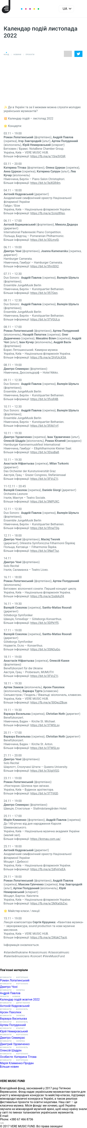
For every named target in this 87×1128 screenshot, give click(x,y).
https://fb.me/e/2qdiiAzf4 (47, 596)
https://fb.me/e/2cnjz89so (47, 213)
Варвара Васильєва (13, 1018)
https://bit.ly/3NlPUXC (44, 501)
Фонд (6, 54)
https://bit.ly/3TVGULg (45, 319)
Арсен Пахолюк (10, 1012)
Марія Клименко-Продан (17, 1063)
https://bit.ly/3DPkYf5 (44, 623)
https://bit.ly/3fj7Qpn (44, 293)
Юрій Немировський (14, 1031)
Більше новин (9, 1066)
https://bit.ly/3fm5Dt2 (44, 266)
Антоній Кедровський (14, 1006)
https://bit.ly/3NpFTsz (44, 551)
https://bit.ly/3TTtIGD (44, 793)
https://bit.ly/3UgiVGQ (44, 770)
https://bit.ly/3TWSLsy (44, 725)
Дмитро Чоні (8, 987)
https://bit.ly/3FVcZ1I (44, 479)
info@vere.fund (19, 1116)
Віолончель (22, 1009)
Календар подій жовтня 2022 (20, 999)
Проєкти (30, 54)
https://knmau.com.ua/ (45, 839)
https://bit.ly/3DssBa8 (44, 452)
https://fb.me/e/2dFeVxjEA (48, 869)
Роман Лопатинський (14, 980)
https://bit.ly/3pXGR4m (45, 183)
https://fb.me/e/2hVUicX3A (48, 357)
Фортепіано (22, 977)
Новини (17, 54)
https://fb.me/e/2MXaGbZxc (49, 903)
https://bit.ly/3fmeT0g (44, 528)
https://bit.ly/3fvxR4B (44, 399)
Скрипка (20, 990)
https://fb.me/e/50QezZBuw (48, 702)
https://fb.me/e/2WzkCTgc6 (48, 937)
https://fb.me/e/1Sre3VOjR (47, 156)
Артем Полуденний (13, 1025)
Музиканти (5, 977)
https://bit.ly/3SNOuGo (45, 649)
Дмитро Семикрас (12, 1037)
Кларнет (20, 1028)
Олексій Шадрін (10, 1050)
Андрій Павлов (10, 993)
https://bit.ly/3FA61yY (44, 425)
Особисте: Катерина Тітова (18, 1057)
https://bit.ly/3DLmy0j (44, 240)
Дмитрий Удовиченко (15, 1044)
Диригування (23, 1003)
